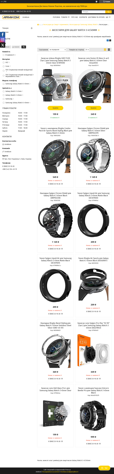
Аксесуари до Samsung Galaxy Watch (83, 24)
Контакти (83, 17)
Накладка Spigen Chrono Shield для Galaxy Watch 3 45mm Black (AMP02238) (55, 195)
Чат (104, 468)
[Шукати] (108, 11)
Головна (56, 17)
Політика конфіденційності (69, 472)
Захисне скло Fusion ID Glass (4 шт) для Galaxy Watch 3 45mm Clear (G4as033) (93, 60)
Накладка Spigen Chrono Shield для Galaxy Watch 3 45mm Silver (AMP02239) (93, 130)
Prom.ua (68, 470)
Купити (55, 108)
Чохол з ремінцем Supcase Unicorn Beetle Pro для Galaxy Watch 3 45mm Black (93, 390)
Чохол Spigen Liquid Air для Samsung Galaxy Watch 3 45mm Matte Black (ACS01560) (93, 195)
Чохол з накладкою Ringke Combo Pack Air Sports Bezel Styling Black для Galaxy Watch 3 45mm (55, 130)
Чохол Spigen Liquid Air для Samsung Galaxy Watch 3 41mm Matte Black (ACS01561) (55, 260)
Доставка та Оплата (96, 17)
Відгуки (5, 32)
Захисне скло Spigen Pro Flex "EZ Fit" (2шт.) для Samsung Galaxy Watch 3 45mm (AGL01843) (93, 325)
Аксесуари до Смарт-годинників (55, 24)
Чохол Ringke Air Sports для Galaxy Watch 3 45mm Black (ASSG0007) (93, 259)
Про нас (74, 17)
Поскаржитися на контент (50, 472)
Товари (64, 17)
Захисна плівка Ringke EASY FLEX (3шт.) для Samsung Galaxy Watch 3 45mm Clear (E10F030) (55, 60)
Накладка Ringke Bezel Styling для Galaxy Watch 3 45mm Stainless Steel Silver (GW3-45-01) (55, 325)
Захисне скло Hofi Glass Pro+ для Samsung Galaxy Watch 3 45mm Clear (55, 389)
